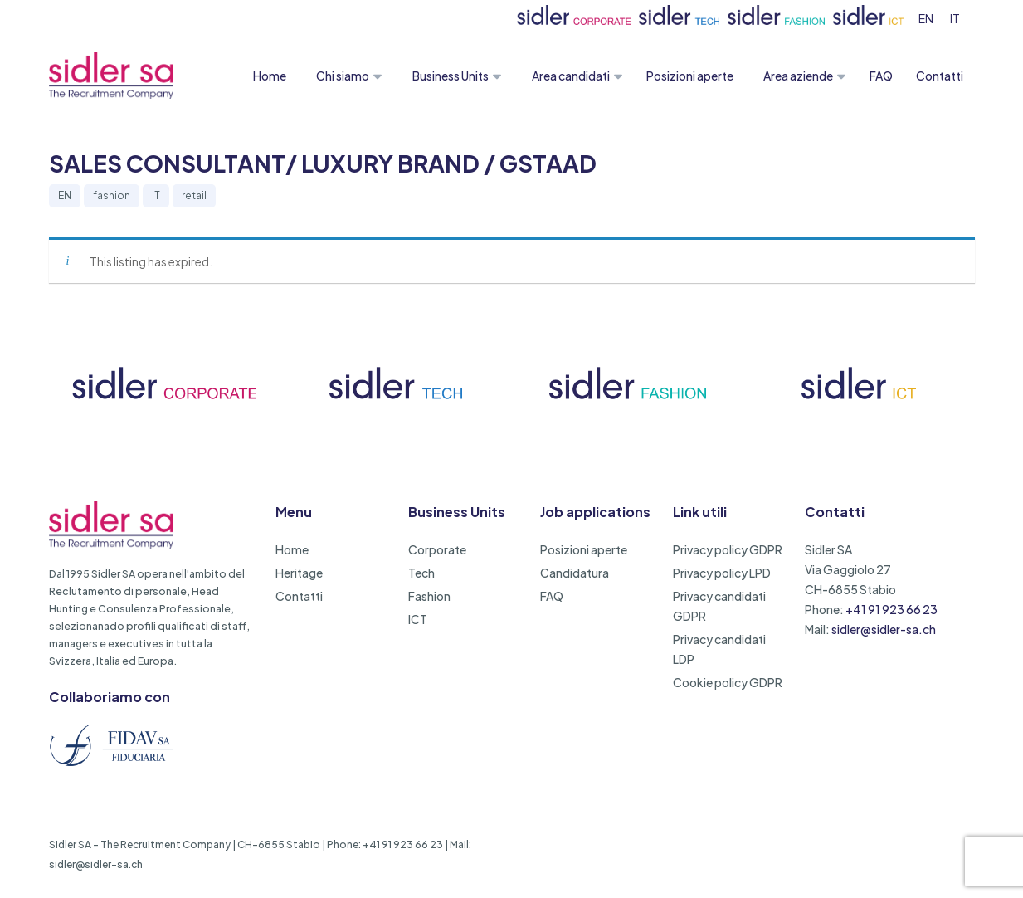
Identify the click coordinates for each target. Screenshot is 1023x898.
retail (194, 195)
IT (156, 195)
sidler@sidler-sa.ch (883, 629)
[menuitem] (926, 18)
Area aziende (798, 75)
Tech (421, 572)
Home (269, 75)
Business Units (450, 75)
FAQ (881, 75)
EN (64, 195)
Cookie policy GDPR (727, 682)
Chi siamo (342, 75)
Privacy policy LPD (722, 572)
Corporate (437, 549)
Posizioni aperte (689, 75)
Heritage (299, 572)
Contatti (939, 75)
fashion (111, 195)
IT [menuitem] (955, 18)
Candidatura (574, 572)
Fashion (429, 595)
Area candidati (571, 75)
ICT (417, 619)
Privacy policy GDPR (727, 549)
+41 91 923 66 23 (891, 609)
